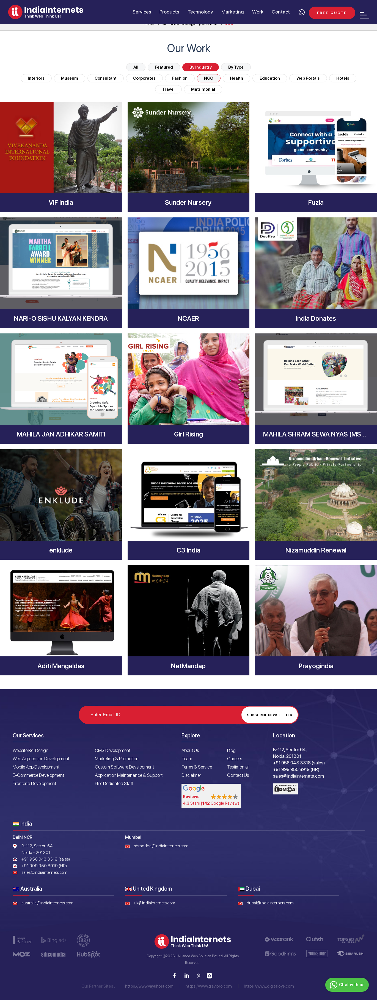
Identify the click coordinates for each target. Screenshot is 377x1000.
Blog (231, 750)
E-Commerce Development (38, 775)
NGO (208, 78)
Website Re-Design (30, 750)
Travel (168, 89)
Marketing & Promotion (117, 758)
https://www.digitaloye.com (269, 986)
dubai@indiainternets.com (270, 902)
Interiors (36, 78)
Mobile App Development (36, 767)
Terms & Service (196, 767)
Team (186, 758)
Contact (280, 12)
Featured (164, 67)
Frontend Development (34, 783)
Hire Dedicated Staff (114, 783)
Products (169, 12)
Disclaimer (191, 775)
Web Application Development (41, 758)
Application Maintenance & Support (129, 775)
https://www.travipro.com (209, 986)
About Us (190, 750)
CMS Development (112, 750)
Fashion (180, 78)
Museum (69, 78)
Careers (234, 758)
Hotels (342, 78)
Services (141, 12)
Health (236, 78)
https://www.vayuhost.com (149, 986)
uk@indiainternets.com (154, 902)
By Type (236, 67)
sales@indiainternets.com (44, 872)
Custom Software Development (124, 767)
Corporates (144, 78)
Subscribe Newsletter (269, 715)
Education (270, 78)
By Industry (200, 67)
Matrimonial (203, 89)
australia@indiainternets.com (47, 902)
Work (257, 12)
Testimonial (238, 767)
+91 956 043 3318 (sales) (45, 859)
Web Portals (308, 78)
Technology (200, 12)
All (135, 67)
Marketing (232, 12)
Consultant (106, 78)
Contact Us (238, 775)
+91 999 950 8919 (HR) (44, 865)
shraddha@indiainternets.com (161, 845)
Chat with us (346, 984)
